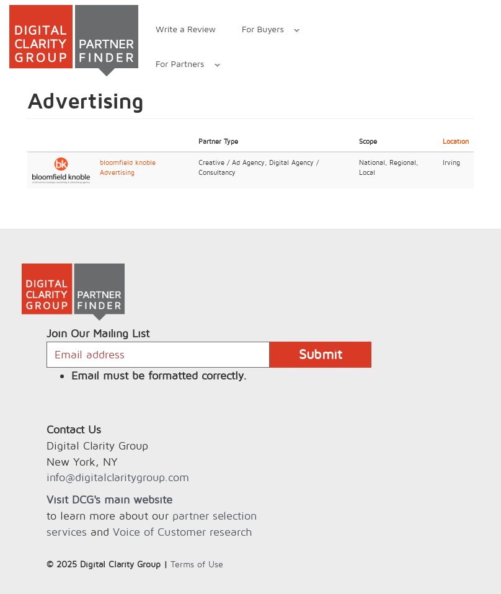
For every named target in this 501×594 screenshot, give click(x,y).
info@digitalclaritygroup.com (118, 477)
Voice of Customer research (182, 531)
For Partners (181, 65)
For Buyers (264, 31)
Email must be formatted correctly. (159, 375)
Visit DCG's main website (109, 499)
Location (456, 141)
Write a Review (186, 29)
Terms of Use (197, 564)
